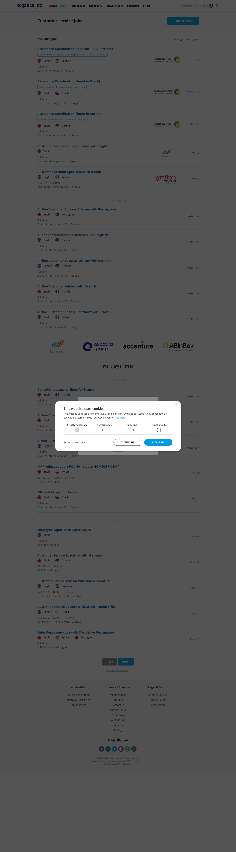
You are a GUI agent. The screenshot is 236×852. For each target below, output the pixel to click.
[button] (74, 442)
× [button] (176, 404)
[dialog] (118, 426)
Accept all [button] (158, 442)
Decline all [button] (127, 442)
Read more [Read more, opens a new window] (120, 417)
